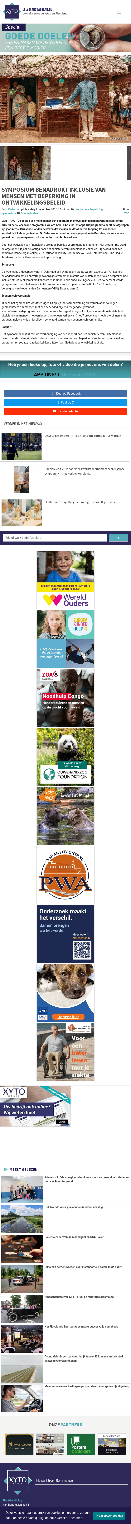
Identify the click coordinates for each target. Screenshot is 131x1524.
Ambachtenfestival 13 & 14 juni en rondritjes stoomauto (79, 1296)
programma (82, 209)
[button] (2, 163)
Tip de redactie (65, 411)
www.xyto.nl (15, 1503)
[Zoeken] (118, 538)
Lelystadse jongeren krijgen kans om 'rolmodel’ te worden (83, 435)
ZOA (126, 213)
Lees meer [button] (76, 1518)
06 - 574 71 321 (79, 374)
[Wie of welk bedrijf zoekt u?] (55, 538)
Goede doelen (29, 213)
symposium (9, 213)
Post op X (65, 402)
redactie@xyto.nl (18, 1498)
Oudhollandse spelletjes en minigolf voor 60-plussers (80, 502)
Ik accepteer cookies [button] (109, 1515)
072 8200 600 (16, 1493)
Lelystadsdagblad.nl (37, 10)
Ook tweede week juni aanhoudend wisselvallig (74, 1207)
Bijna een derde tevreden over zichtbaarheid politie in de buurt (83, 1267)
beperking (96, 209)
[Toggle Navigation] (119, 12)
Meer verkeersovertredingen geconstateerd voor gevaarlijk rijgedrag (87, 1386)
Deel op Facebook (66, 393)
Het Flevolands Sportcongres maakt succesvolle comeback (81, 1326)
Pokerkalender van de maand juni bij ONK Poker (74, 1237)
